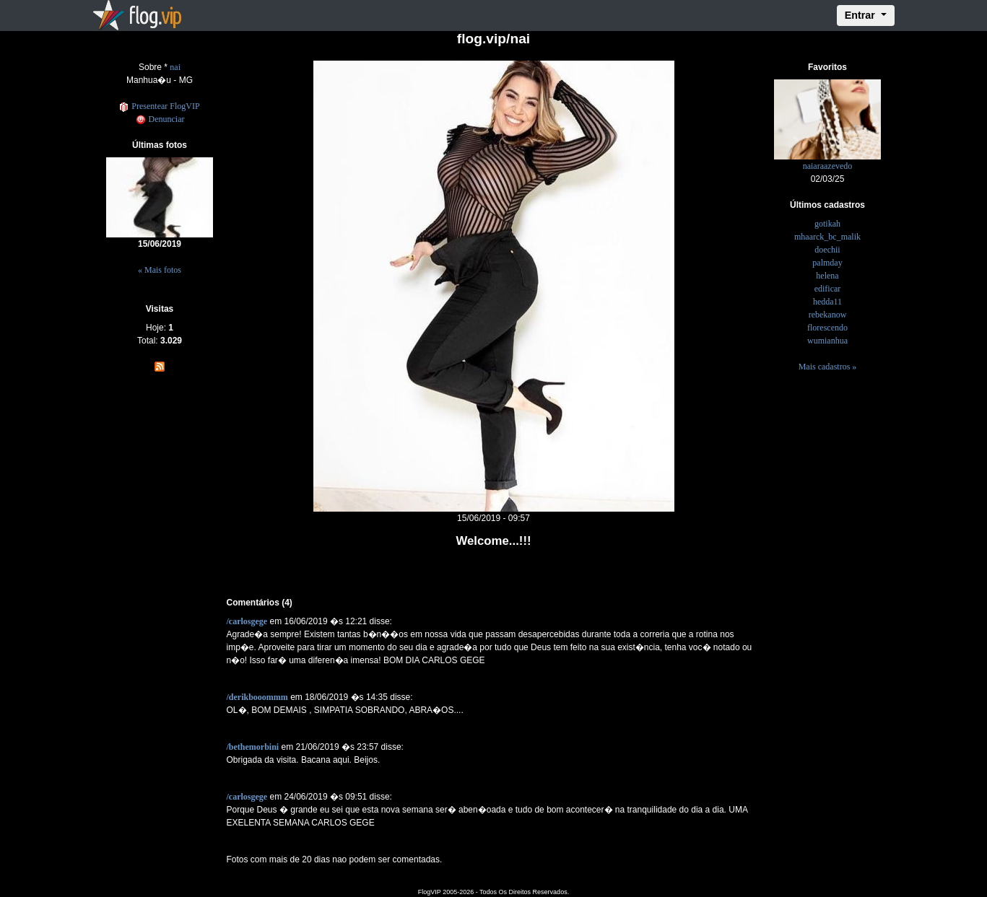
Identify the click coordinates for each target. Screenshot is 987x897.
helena (827, 276)
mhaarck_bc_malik (827, 237)
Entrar (861, 15)
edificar (827, 289)
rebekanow (828, 315)
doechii (827, 250)
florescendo (827, 328)
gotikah (827, 224)
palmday (827, 263)
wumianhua (827, 341)
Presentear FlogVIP (159, 106)
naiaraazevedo (828, 166)
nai (175, 67)
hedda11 (827, 302)
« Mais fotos (159, 270)
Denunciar (160, 119)
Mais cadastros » (828, 367)
